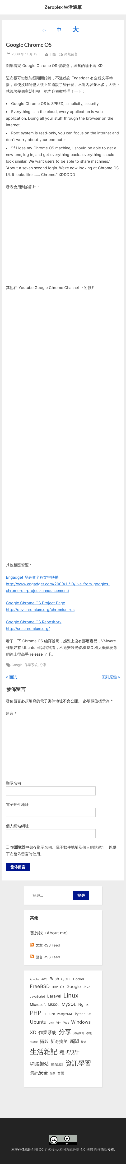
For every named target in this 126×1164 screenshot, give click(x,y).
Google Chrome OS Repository (33, 622)
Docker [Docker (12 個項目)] (78, 979)
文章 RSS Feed (45, 945)
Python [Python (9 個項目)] (80, 1014)
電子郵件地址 (17, 804)
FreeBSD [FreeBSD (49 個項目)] (40, 986)
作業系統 (31, 665)
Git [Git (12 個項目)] (62, 987)
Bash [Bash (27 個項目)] (54, 978)
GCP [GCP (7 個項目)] (55, 987)
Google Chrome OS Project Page (35, 603)
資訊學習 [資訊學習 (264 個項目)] (78, 1063)
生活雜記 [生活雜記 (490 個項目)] (43, 1051)
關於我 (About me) (49, 932)
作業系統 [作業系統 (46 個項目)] (47, 1032)
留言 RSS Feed (45, 957)
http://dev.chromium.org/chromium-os (40, 609)
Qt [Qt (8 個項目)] (89, 1014)
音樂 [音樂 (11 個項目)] (60, 1073)
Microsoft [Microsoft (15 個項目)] (38, 1005)
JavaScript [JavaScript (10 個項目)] (37, 996)
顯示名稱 (13, 783)
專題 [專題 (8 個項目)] (89, 1033)
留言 (11, 713)
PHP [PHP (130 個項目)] (35, 1012)
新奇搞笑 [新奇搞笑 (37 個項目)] (59, 1041)
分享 (43, 665)
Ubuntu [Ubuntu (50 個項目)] (38, 1022)
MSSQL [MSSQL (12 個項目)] (54, 1005)
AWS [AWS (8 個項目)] (44, 979)
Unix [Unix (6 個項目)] (51, 1022)
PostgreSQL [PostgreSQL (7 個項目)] (65, 1014)
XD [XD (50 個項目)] (33, 1032)
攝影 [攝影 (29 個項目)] (44, 1041)
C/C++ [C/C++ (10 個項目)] (66, 979)
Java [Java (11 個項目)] (86, 987)
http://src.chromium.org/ (28, 628)
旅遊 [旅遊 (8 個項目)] (84, 1042)
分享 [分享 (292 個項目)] (65, 1032)
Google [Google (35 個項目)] (73, 986)
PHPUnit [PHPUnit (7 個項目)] (49, 1014)
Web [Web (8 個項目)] (66, 1022)
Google (17, 665)
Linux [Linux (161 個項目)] (71, 995)
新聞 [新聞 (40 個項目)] (74, 1041)
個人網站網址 (17, 825)
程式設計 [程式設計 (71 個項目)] (69, 1052)
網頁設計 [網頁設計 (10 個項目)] (57, 1064)
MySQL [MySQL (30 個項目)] (69, 1004)
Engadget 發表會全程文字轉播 (32, 577)
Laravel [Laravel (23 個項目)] (54, 996)
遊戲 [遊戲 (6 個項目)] (52, 1073)
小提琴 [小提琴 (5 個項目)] (34, 1042)
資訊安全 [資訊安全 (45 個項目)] (39, 1072)
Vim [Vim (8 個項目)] (58, 1022)
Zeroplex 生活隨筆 (63, 7)
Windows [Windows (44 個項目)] (81, 1022)
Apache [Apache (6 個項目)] (34, 979)
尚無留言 (71, 54)
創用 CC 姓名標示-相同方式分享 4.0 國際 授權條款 (69, 1149)
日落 (53, 54)
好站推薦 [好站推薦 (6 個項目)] (79, 1033)
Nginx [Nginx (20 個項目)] (83, 1004)
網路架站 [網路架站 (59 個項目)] (39, 1064)
